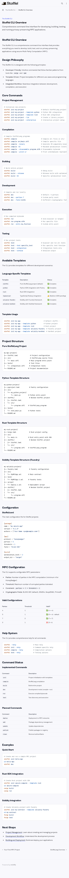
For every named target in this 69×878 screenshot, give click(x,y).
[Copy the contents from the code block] (63, 107)
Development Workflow (15, 836)
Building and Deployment (15, 840)
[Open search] (62, 3)
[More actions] (66, 3)
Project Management (14, 832)
